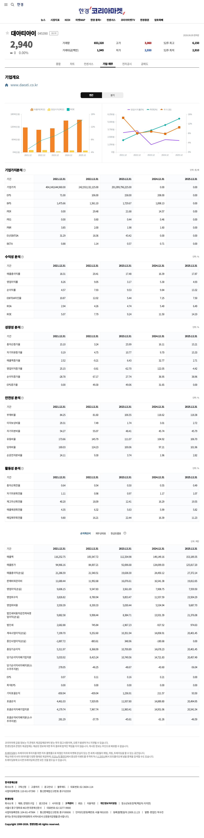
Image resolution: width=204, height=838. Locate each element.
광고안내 (48, 786)
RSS (80, 803)
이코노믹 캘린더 (59, 756)
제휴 (20, 803)
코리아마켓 (128, 20)
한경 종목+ (95, 20)
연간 (91, 95)
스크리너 (101, 756)
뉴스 (43, 20)
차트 (72, 64)
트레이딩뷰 (10, 753)
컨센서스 (111, 20)
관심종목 (7, 32)
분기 (113, 95)
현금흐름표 (116, 533)
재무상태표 (101, 533)
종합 (58, 64)
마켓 (80, 20)
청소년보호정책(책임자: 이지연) (136, 803)
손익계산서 (85, 533)
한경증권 (144, 20)
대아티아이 (23, 33)
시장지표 (55, 20)
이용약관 (91, 803)
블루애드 (61, 786)
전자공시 (127, 64)
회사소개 (9, 786)
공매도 (144, 64)
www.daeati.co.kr (24, 84)
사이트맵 (56, 803)
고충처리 (35, 786)
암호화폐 (158, 20)
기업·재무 (108, 64)
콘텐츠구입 (29, 803)
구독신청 (22, 786)
